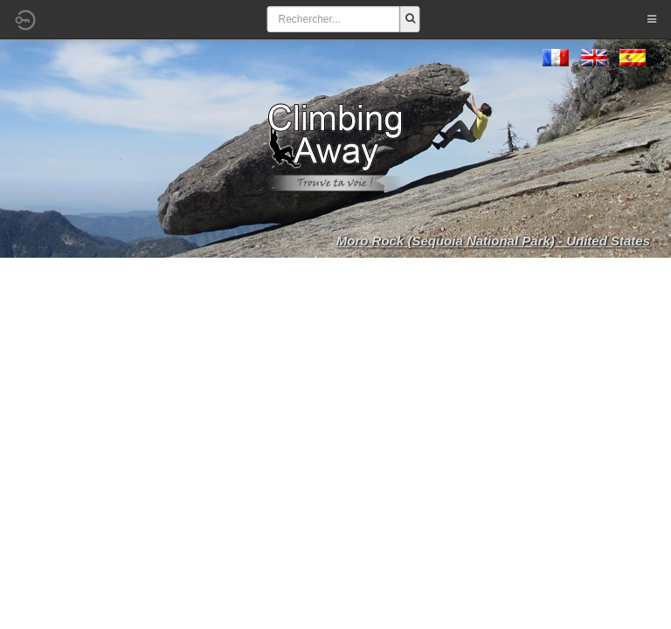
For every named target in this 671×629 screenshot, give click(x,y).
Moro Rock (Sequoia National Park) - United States (493, 240)
